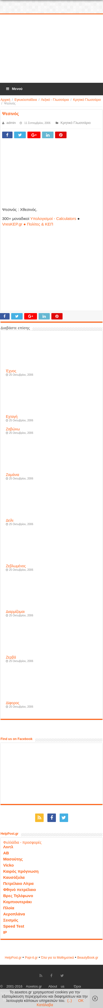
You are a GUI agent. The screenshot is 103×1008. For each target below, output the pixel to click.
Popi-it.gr (31, 957)
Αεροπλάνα (14, 914)
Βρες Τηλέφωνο (18, 895)
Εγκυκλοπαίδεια (25, 100)
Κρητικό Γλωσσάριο (87, 100)
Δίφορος (12, 703)
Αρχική (5, 100)
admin (11, 123)
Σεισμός (10, 920)
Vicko (8, 865)
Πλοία (8, 908)
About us (56, 986)
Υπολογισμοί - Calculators (53, 218)
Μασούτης (13, 859)
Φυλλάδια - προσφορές (22, 842)
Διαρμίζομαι (15, 612)
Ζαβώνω (13, 429)
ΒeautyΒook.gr (87, 957)
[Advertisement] (51, 49)
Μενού (13, 89)
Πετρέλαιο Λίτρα (18, 883)
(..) (69, 1000)
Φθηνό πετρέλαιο (19, 889)
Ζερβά (11, 657)
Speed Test (13, 926)
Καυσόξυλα (14, 877)
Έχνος (11, 371)
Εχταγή (12, 417)
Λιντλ (8, 847)
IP (5, 932)
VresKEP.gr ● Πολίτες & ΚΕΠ (27, 224)
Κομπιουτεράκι (17, 901)
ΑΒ (6, 853)
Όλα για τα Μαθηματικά (57, 957)
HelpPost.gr (13, 957)
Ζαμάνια (12, 475)
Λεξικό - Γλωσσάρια (55, 100)
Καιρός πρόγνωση (21, 871)
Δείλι (9, 520)
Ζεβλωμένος (16, 566)
